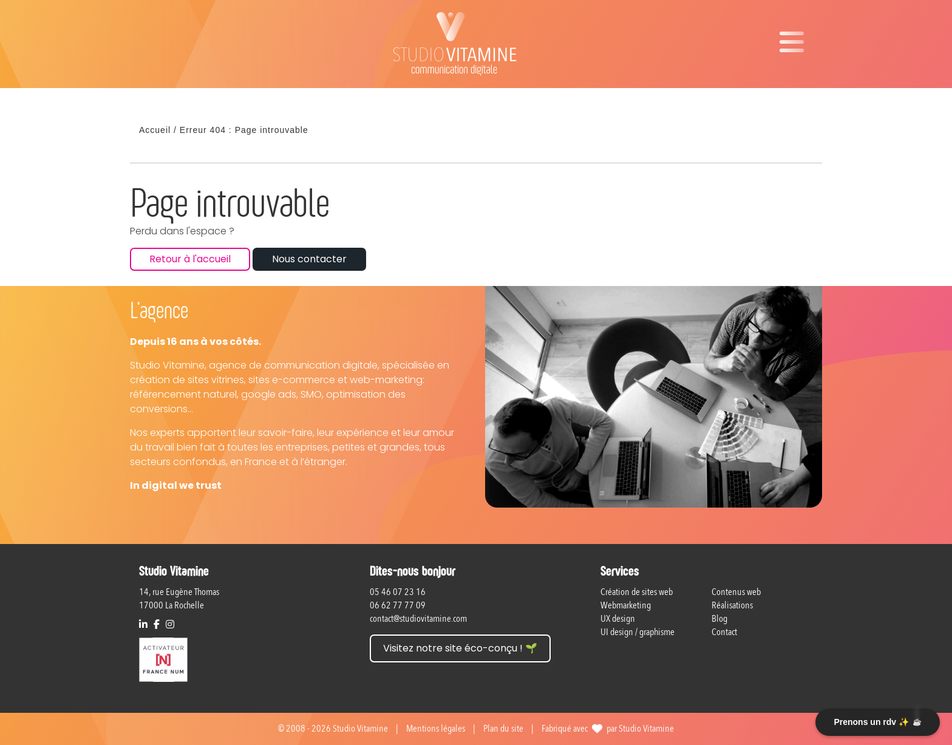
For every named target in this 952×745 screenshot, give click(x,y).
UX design (617, 618)
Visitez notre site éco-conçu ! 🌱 (460, 648)
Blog (719, 618)
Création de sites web (636, 592)
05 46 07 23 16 (398, 592)
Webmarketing (625, 605)
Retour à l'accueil (190, 259)
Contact (724, 632)
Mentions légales (435, 728)
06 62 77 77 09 (398, 605)
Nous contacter (309, 259)
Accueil (155, 130)
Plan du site (503, 728)
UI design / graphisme (637, 632)
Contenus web (736, 592)
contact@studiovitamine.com (418, 618)
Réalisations (732, 605)
